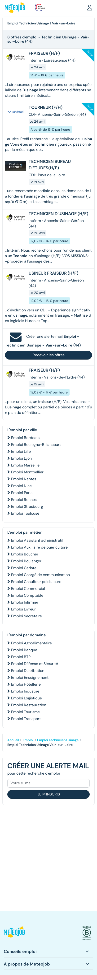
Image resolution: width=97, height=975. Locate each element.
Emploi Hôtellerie (26, 684)
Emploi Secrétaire (26, 616)
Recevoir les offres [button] (49, 354)
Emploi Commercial (28, 588)
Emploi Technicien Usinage (58, 740)
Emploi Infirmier (24, 602)
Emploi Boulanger (26, 561)
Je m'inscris (48, 794)
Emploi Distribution (27, 670)
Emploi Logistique (26, 698)
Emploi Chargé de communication (40, 574)
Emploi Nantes (23, 478)
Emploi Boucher (24, 554)
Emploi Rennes (24, 499)
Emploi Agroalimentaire (31, 643)
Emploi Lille (21, 451)
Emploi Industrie (25, 691)
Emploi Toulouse (25, 513)
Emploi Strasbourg (27, 506)
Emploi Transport (26, 718)
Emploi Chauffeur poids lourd (36, 581)
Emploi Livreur (23, 609)
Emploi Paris (21, 492)
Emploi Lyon (21, 458)
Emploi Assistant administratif (37, 540)
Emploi (28, 740)
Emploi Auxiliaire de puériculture (39, 547)
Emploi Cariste (23, 567)
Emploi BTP (21, 656)
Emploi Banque (24, 649)
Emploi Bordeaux (25, 437)
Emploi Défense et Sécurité (34, 663)
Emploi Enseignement (29, 677)
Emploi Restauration (28, 704)
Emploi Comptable (27, 595)
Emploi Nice (21, 485)
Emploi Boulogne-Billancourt (36, 444)
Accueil (13, 740)
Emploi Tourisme (25, 711)
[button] (89, 7)
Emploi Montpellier (27, 472)
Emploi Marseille (25, 465)
